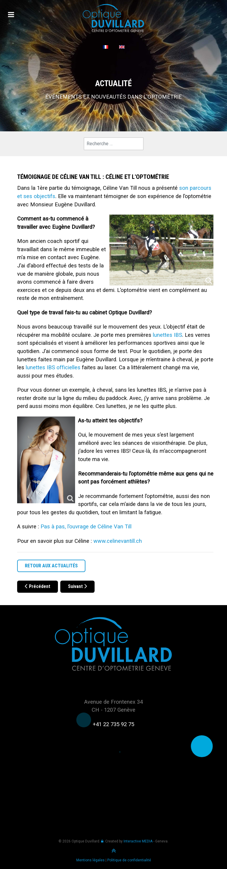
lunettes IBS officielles (53, 367)
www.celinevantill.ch (117, 541)
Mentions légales (90, 860)
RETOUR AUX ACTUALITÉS (51, 566)
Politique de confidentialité (129, 860)
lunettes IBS (167, 335)
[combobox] (114, 143)
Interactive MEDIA (138, 841)
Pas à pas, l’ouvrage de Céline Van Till (86, 526)
